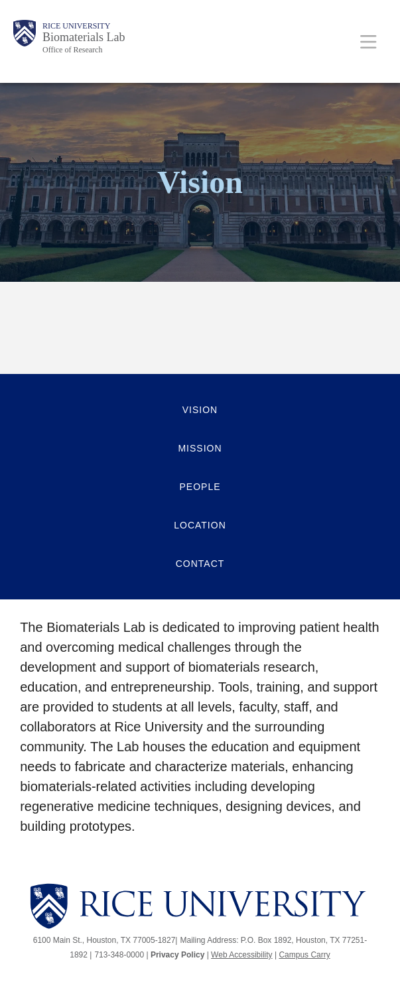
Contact (200, 563)
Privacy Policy (177, 954)
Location (200, 525)
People (199, 486)
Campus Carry (304, 954)
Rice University (76, 26)
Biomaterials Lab (83, 37)
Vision (200, 409)
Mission (200, 448)
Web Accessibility (241, 954)
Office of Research (72, 49)
